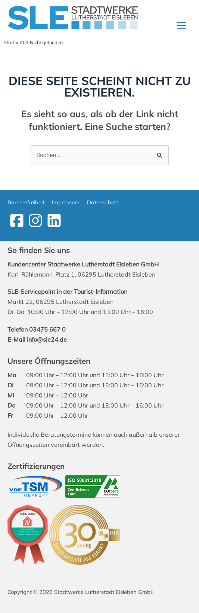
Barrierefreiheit (25, 202)
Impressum (66, 202)
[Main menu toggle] (181, 25)
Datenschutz (103, 202)
